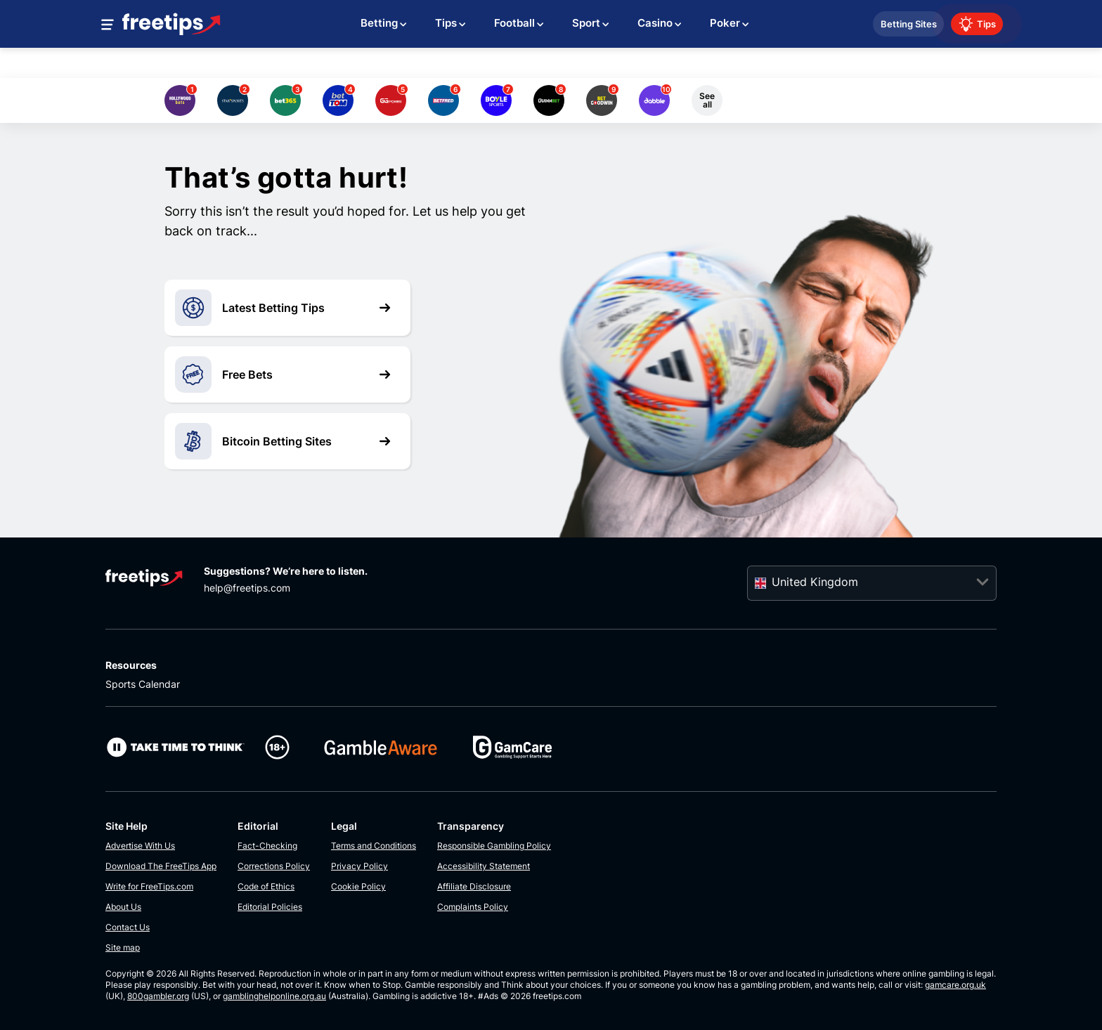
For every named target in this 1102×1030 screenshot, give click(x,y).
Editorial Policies (270, 906)
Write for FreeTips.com (149, 886)
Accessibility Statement (483, 866)
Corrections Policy (274, 866)
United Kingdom (815, 582)
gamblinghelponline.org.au (274, 996)
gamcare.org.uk (955, 984)
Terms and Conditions (373, 845)
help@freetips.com (247, 588)
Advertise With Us (140, 845)
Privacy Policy (359, 866)
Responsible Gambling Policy (494, 845)
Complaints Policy (472, 906)
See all (707, 100)
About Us (123, 906)
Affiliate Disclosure (474, 886)
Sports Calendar (142, 684)
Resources (131, 665)
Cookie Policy (358, 886)
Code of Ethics (266, 886)
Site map (122, 947)
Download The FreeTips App (160, 866)
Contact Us (127, 927)
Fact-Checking (267, 845)
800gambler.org (158, 996)
